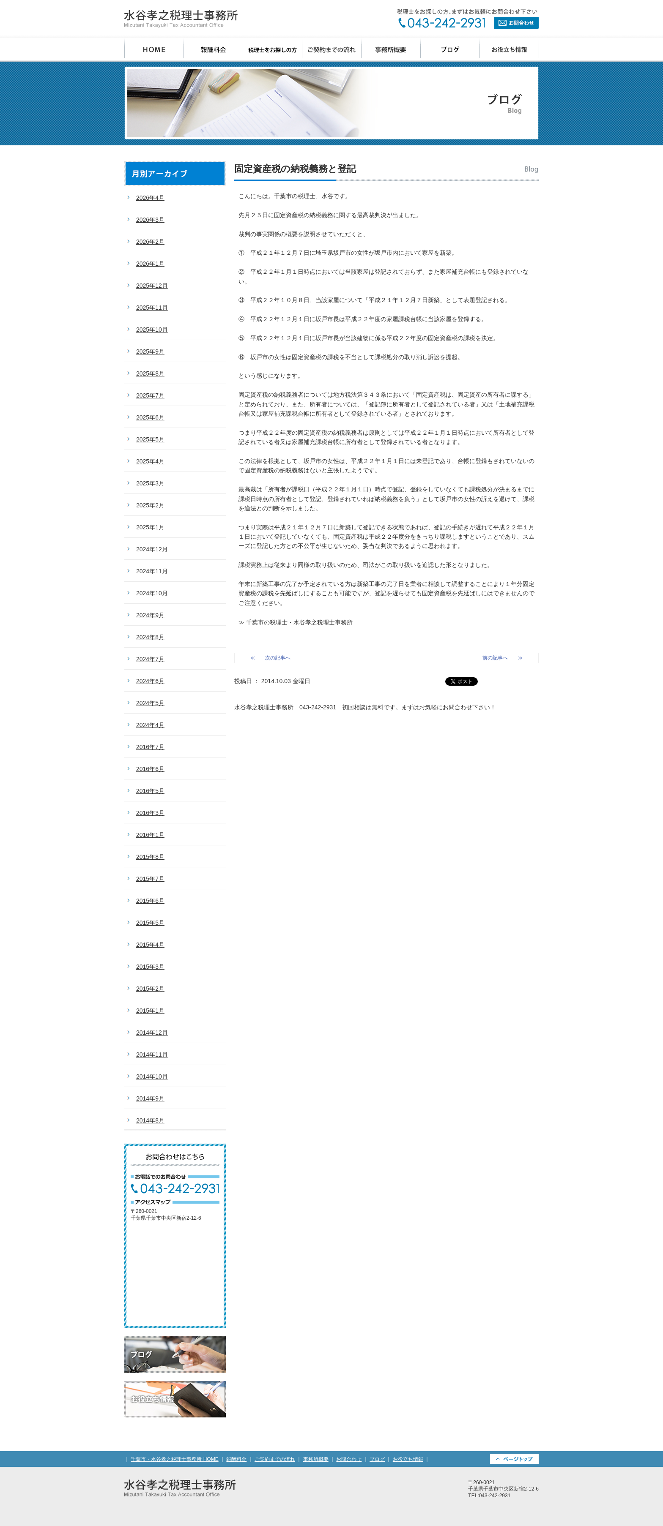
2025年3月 (150, 483)
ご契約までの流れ (332, 50)
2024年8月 (150, 637)
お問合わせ (468, 19)
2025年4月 (150, 461)
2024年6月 (150, 681)
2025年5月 (150, 439)
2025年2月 (150, 505)
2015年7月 (150, 878)
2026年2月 (150, 241)
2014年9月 (150, 1098)
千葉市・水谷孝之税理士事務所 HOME (174, 1459)
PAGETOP (514, 1459)
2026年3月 (150, 219)
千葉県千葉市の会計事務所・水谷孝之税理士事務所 (181, 19)
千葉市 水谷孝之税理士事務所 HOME (154, 50)
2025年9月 (150, 351)
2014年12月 (152, 1032)
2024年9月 (150, 615)
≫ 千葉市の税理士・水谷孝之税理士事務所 (295, 622)
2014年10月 (152, 1076)
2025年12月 (152, 285)
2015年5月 (150, 922)
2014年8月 (150, 1120)
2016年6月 (150, 769)
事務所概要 (391, 50)
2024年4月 (150, 725)
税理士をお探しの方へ (272, 50)
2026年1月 (150, 263)
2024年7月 (150, 659)
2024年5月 (150, 703)
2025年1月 (150, 527)
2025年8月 (150, 373)
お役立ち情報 (509, 50)
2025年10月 (152, 329)
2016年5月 (150, 791)
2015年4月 (150, 944)
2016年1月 (150, 834)
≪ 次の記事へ (270, 658)
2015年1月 (150, 1010)
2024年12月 (152, 549)
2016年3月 (150, 812)
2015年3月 (150, 966)
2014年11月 (152, 1054)
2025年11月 (152, 307)
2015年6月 (150, 900)
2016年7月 (150, 747)
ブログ (450, 50)
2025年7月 (150, 395)
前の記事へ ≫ (502, 658)
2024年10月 (152, 593)
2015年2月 (150, 988)
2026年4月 (150, 197)
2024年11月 (152, 571)
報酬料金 (213, 50)
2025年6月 (150, 417)
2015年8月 (150, 856)
